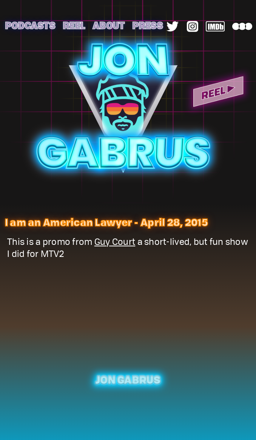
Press (147, 25)
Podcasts (30, 25)
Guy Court (114, 242)
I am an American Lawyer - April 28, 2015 (106, 221)
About (108, 25)
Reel (74, 25)
